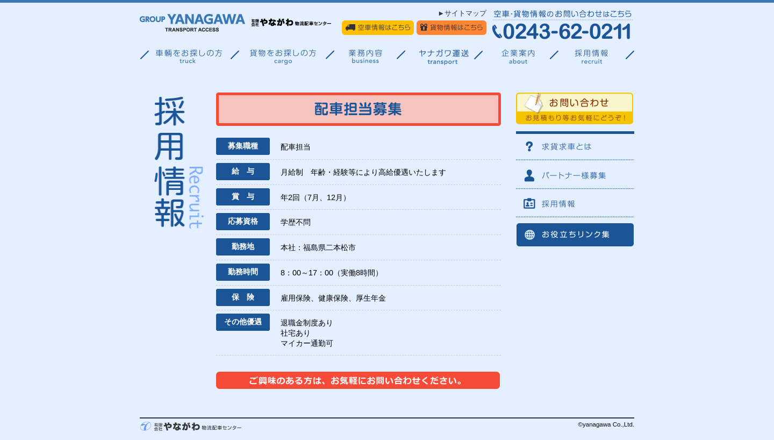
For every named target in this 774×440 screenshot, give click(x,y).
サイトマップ (465, 13)
